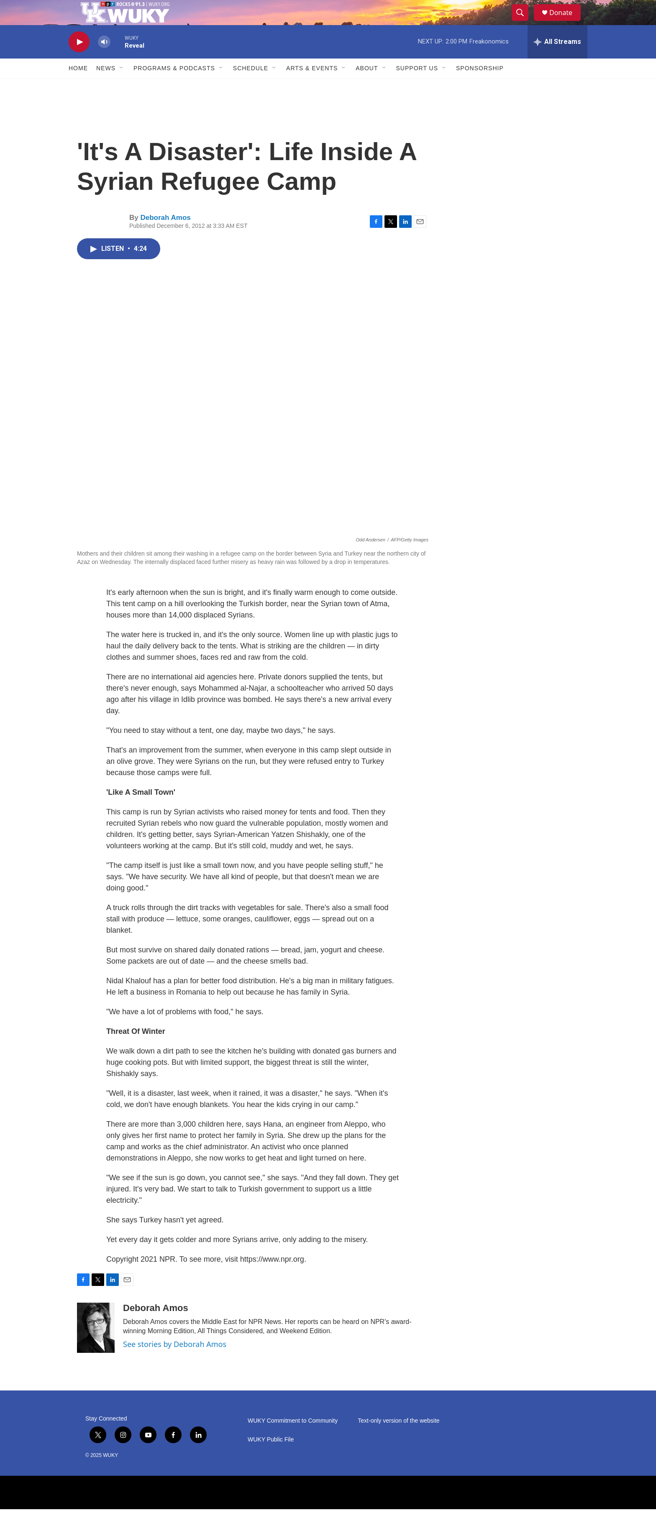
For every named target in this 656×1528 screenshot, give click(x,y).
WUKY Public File (271, 1458)
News (105, 87)
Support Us (417, 87)
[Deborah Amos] (96, 1346)
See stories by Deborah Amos (174, 1363)
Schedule (250, 87)
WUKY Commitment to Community (293, 1439)
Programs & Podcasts (174, 87)
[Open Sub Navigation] (121, 87)
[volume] (104, 60)
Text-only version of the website (398, 1439)
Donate (566, 22)
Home (78, 87)
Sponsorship (480, 87)
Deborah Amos (165, 236)
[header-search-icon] (523, 22)
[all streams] (557, 60)
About (367, 87)
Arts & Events (312, 87)
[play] (79, 61)
